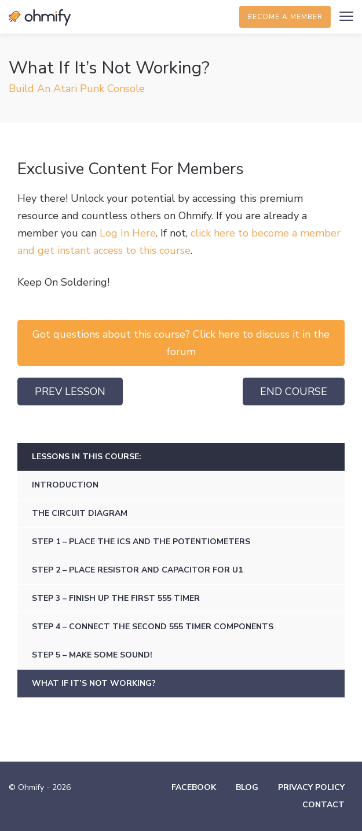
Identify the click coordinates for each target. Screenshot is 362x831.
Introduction (65, 484)
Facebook (193, 787)
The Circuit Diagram (79, 513)
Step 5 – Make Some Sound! (92, 654)
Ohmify (40, 17)
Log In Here (128, 233)
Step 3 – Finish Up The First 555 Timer (116, 598)
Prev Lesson (70, 391)
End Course (293, 391)
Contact (323, 804)
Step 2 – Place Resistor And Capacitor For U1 (137, 569)
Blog (247, 787)
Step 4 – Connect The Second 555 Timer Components (152, 626)
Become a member (285, 16)
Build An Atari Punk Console (77, 88)
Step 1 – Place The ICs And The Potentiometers (141, 541)
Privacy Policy (311, 787)
